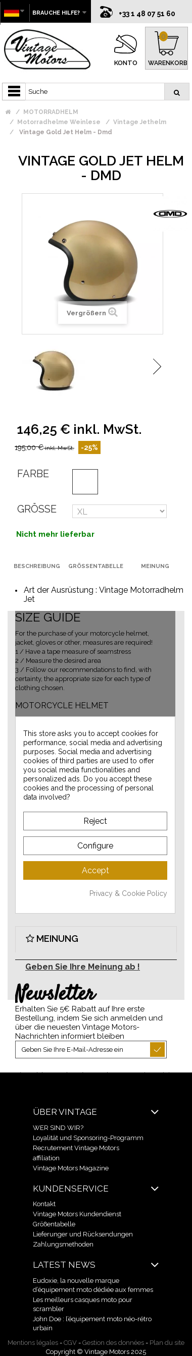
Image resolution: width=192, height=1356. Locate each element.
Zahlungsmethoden (63, 1244)
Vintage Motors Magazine (71, 1167)
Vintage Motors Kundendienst (77, 1213)
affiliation (46, 1157)
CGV (70, 1342)
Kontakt (44, 1203)
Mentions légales (33, 1342)
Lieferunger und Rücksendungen (83, 1233)
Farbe (33, 473)
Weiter (157, 366)
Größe (37, 508)
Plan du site (167, 1342)
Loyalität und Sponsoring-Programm (88, 1137)
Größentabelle (54, 1223)
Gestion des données (113, 1342)
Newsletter (54, 994)
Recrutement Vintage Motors (76, 1147)
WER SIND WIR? (58, 1127)
